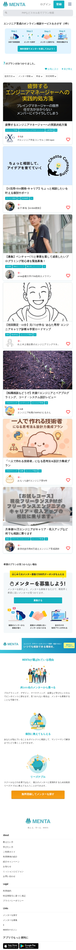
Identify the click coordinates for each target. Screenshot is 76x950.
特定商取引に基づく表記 (14, 896)
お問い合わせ (9, 876)
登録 (58, 4)
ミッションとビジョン (13, 871)
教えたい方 (8, 842)
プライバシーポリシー (13, 901)
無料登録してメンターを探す (38, 794)
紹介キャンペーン (11, 862)
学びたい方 (8, 847)
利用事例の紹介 (10, 857)
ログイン (45, 4)
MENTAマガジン (10, 930)
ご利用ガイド (9, 852)
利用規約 (7, 891)
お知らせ (7, 866)
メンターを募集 (10, 920)
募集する (38, 600)
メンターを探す (10, 915)
